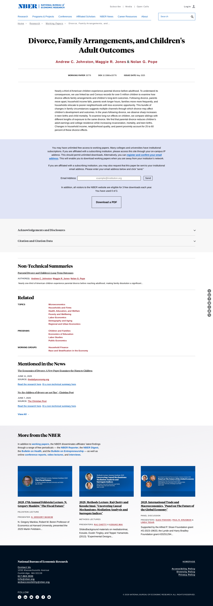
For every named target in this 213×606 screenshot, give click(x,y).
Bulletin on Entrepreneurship (67, 451)
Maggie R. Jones (110, 62)
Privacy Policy (187, 574)
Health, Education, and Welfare (64, 311)
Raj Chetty (100, 524)
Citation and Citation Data (35, 241)
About (144, 16)
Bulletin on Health (32, 451)
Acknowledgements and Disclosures (41, 230)
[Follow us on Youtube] (49, 597)
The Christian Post (37, 401)
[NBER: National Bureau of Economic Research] (44, 8)
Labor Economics (57, 317)
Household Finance (58, 347)
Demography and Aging (60, 321)
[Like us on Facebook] (43, 597)
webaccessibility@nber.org (34, 582)
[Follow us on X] (19, 597)
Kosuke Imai (116, 524)
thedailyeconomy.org (38, 379)
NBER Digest (90, 447)
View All (22, 414)
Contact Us (24, 567)
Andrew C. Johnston (75, 62)
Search (164, 16)
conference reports (35, 454)
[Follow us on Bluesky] (31, 597)
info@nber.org (26, 579)
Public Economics (58, 340)
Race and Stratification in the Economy (68, 350)
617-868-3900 (25, 576)
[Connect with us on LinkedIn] (25, 597)
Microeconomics (57, 304)
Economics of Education (61, 334)
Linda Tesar (147, 522)
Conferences (65, 16)
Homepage (189, 562)
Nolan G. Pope (144, 62)
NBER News (106, 16)
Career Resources (127, 16)
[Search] (192, 17)
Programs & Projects (43, 16)
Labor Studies (56, 337)
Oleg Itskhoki (163, 520)
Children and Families (60, 331)
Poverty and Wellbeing (60, 314)
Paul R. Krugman (182, 520)
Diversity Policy (186, 571)
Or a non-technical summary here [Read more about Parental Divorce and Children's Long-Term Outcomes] (59, 384)
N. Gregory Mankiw (42, 517)
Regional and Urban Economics (64, 324)
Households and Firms (60, 307)
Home (21, 23)
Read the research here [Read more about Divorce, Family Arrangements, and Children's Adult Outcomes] (29, 384)
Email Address (68, 178)
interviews (74, 454)
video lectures (55, 454)
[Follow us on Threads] (37, 597)
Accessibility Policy (183, 568)
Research (23, 16)
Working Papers (54, 23)
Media (128, 6)
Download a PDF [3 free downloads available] (106, 202)
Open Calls (143, 6)
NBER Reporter (69, 447)
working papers (40, 444)
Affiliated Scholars (85, 16)
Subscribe (115, 6)
